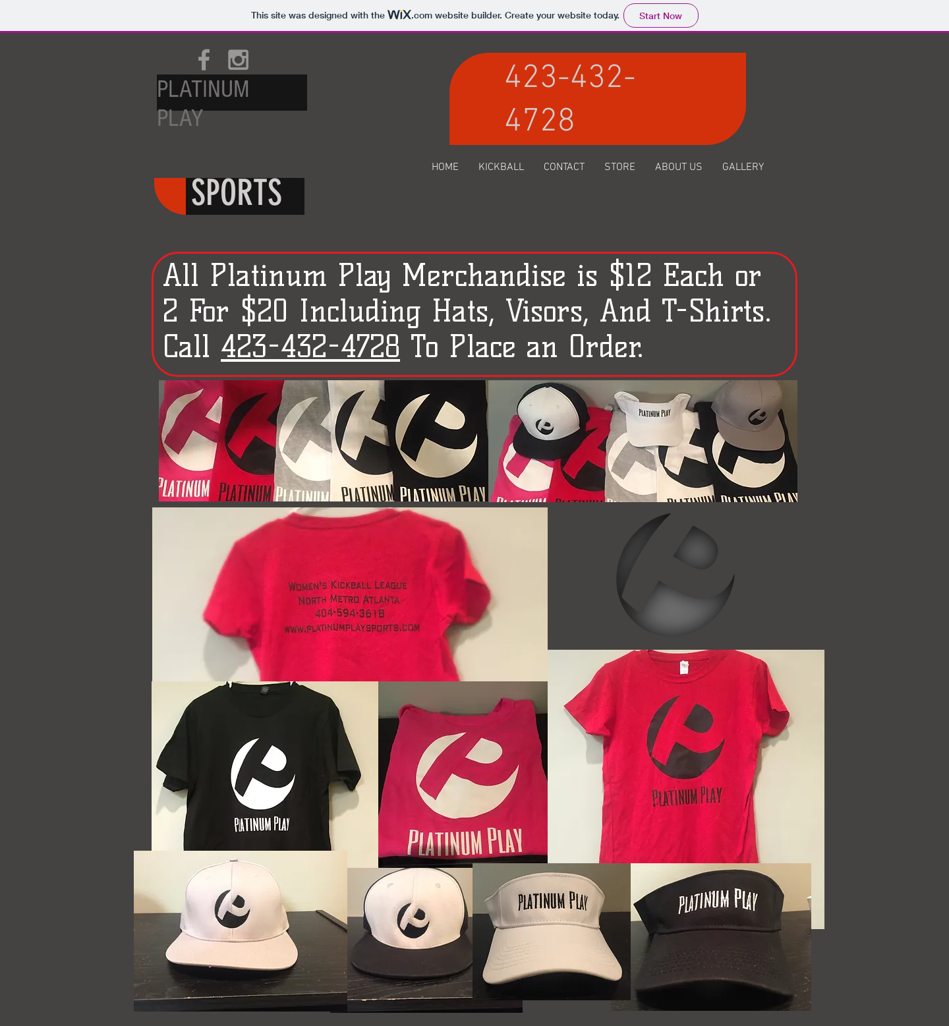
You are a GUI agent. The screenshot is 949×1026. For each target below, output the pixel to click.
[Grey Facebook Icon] (204, 59)
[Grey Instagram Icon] (238, 59)
